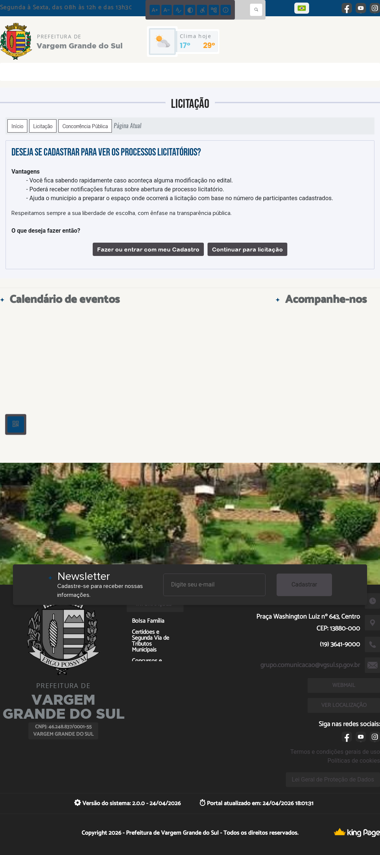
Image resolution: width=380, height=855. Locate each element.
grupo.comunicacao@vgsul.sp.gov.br (310, 665)
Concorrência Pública (85, 126)
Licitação (42, 126)
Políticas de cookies (354, 760)
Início (17, 126)
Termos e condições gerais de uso (335, 751)
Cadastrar (304, 584)
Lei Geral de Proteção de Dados (333, 779)
